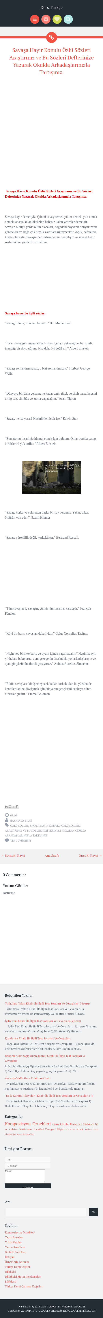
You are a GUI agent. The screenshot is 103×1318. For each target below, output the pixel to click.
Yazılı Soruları (14, 1237)
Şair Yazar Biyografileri (23, 1134)
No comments (21, 840)
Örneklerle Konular (67, 1124)
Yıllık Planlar (13, 1242)
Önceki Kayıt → (90, 855)
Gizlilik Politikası (15, 1252)
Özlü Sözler (19, 825)
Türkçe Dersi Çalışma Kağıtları (24, 1286)
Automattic (29, 1310)
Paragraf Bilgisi (54, 1129)
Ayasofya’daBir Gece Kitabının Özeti (27, 1078)
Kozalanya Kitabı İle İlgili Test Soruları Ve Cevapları (38, 1038)
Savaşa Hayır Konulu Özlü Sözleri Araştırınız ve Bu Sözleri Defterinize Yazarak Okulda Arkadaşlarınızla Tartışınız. (45, 830)
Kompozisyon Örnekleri (28, 1124)
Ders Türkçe (51, 7)
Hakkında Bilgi (21, 820)
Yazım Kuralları (15, 1247)
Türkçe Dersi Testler (17, 1267)
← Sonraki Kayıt (13, 855)
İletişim (9, 1257)
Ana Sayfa (52, 855)
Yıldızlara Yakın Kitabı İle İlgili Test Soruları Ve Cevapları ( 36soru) (47, 1003)
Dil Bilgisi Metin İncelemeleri (23, 1276)
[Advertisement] (51, 104)
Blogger (79, 1306)
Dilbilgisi (10, 1271)
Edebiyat (88, 1124)
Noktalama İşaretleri (31, 1129)
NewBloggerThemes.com (79, 1310)
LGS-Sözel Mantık (74, 1129)
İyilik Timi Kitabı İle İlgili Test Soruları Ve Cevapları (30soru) (43, 1021)
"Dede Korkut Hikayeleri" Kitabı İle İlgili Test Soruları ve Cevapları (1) (49, 1095)
